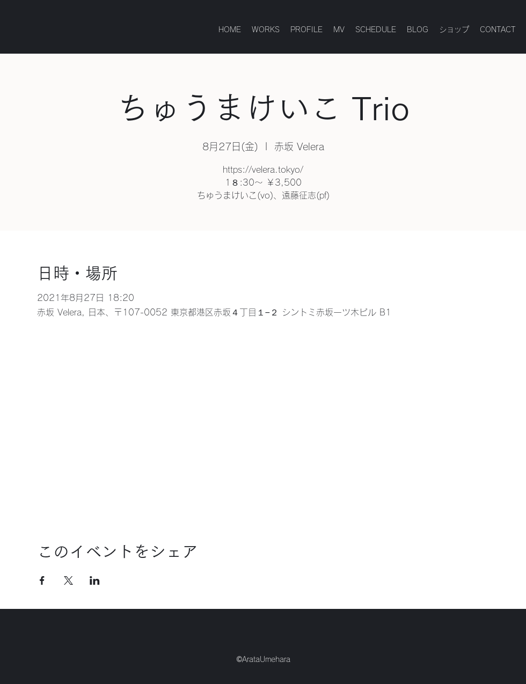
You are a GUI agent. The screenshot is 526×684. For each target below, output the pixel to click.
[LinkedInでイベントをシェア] (95, 580)
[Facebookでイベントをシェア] (42, 580)
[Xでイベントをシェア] (68, 580)
